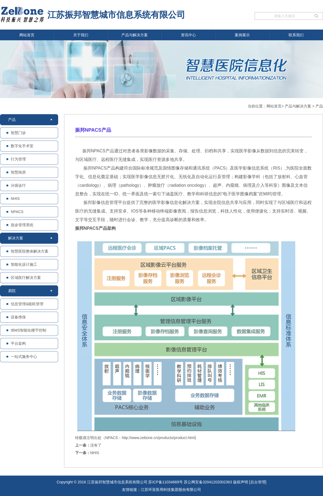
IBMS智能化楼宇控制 (28, 330)
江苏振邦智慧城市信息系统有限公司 (92, 14)
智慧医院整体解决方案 (29, 251)
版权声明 (240, 482)
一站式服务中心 (24, 356)
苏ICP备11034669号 (165, 482)
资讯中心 (188, 35)
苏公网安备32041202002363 (208, 482)
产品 (319, 106)
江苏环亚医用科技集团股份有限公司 (171, 489)
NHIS (15, 198)
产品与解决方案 (134, 35)
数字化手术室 (22, 146)
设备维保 (18, 317)
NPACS (17, 212)
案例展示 (242, 35)
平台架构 (18, 343)
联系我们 (296, 35)
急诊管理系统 (22, 225)
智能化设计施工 (24, 264)
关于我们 (80, 35)
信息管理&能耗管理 (27, 304)
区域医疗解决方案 (26, 277)
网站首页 (26, 35)
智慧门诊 (18, 133)
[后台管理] (257, 482)
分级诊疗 (18, 185)
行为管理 (18, 159)
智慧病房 (18, 172)
